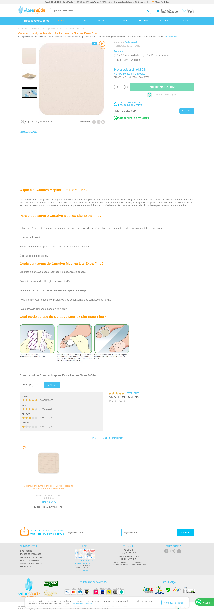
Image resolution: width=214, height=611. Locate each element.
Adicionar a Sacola (162, 87)
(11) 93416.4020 (105, 2)
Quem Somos (26, 551)
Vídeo (102, 45)
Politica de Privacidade (81, 603)
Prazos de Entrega (29, 560)
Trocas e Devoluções (30, 554)
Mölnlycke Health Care (127, 46)
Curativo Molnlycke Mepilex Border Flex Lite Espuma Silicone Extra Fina (47, 487)
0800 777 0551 (141, 2)
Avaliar (51, 385)
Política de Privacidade (32, 557)
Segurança (25, 567)
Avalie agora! (131, 42)
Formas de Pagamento (31, 563)
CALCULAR (187, 110)
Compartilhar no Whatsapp (131, 118)
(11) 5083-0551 (80, 2)
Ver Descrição (170, 37)
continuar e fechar (173, 602)
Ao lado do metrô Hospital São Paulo (85, 565)
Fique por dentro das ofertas (47, 532)
